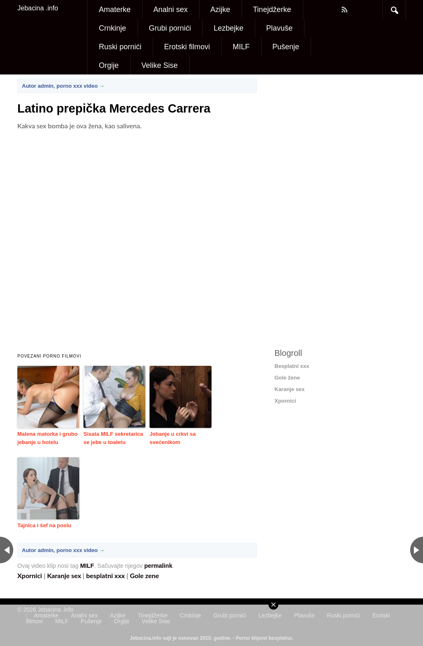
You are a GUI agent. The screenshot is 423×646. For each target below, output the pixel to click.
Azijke (220, 9)
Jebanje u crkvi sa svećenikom (173, 438)
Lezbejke (228, 28)
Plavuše (279, 28)
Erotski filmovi (187, 47)
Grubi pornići (170, 28)
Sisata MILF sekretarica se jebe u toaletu (113, 438)
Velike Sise (159, 65)
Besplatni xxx (292, 366)
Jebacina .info (37, 8)
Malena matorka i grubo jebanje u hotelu (47, 438)
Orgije (109, 65)
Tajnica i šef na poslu (44, 525)
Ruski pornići (120, 47)
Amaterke (115, 9)
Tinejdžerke (272, 9)
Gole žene (287, 378)
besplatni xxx (105, 575)
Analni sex (170, 9)
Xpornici (29, 575)
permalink (158, 565)
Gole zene (144, 575)
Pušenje (285, 47)
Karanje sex (64, 575)
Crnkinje (112, 28)
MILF (241, 47)
